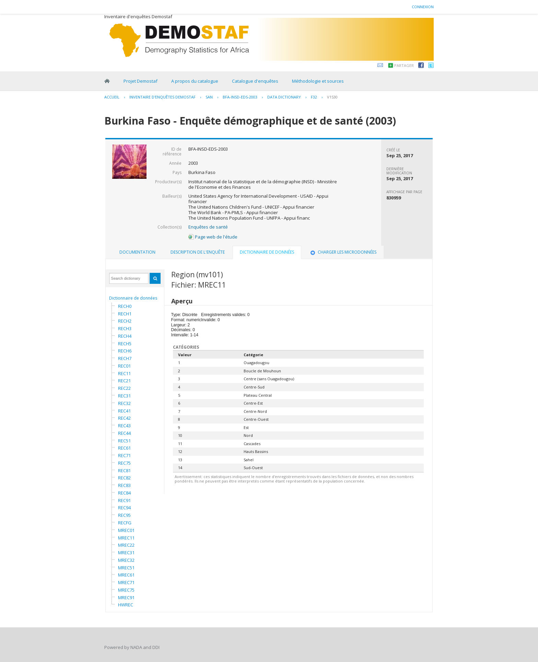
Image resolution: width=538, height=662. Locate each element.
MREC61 (126, 575)
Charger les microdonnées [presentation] (342, 252)
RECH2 (124, 321)
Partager (404, 65)
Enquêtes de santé (208, 227)
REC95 (124, 515)
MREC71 (126, 582)
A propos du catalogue (194, 81)
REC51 (124, 440)
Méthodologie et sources (318, 81)
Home (107, 81)
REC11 (124, 373)
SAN (209, 97)
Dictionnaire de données (133, 298)
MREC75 (126, 590)
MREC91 (126, 597)
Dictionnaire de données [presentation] (267, 252)
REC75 (124, 463)
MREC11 (126, 538)
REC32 (124, 403)
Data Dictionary (284, 97)
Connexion (423, 6)
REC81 (124, 470)
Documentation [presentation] (137, 252)
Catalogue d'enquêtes (255, 81)
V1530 (332, 97)
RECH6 (124, 350)
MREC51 (126, 567)
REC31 (124, 395)
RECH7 (124, 358)
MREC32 (126, 560)
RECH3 (124, 328)
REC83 (124, 485)
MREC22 (126, 545)
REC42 (124, 418)
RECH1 (124, 313)
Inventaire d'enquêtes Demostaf (162, 97)
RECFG (124, 522)
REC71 (124, 455)
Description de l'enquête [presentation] (198, 252)
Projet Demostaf (140, 81)
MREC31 (126, 552)
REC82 (124, 477)
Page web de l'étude (212, 237)
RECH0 (124, 306)
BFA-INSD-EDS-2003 (240, 97)
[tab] (137, 252)
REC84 (124, 493)
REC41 (124, 411)
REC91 (124, 500)
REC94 (124, 507)
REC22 (124, 388)
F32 (314, 97)
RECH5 (124, 343)
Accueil (111, 97)
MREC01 (126, 530)
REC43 (124, 425)
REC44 (124, 433)
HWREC (125, 604)
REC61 (124, 448)
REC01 (124, 366)
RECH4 (124, 336)
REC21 (124, 380)
